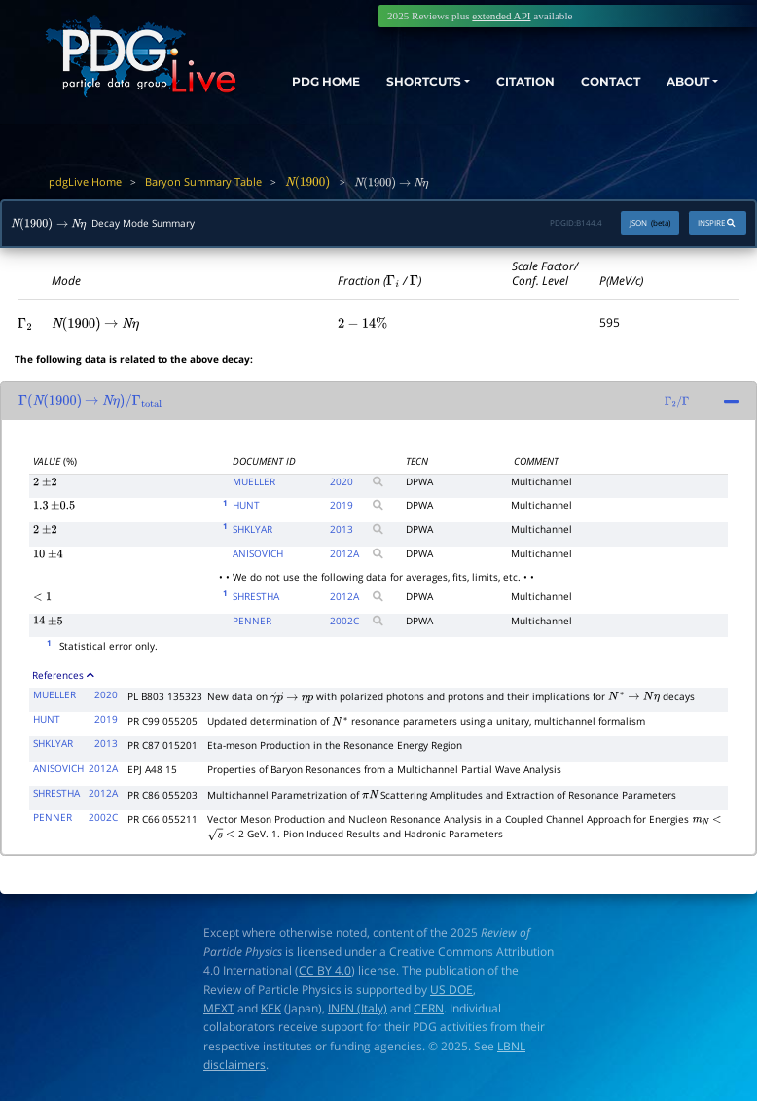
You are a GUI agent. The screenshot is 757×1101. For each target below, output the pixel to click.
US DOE (451, 989)
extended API (501, 15)
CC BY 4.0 (325, 970)
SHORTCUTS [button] (394, 81)
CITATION (507, 81)
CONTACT (598, 81)
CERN (429, 1008)
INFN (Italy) (357, 1008)
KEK (271, 1008)
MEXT (218, 1008)
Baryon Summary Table (203, 181)
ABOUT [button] (682, 81)
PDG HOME (291, 98)
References (63, 675)
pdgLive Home (85, 181)
